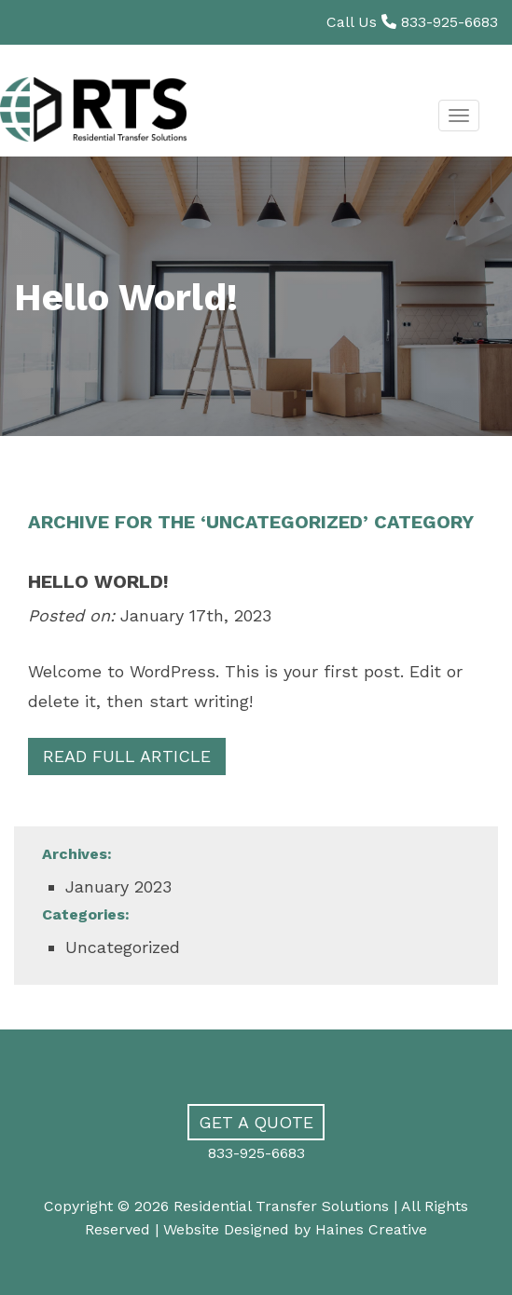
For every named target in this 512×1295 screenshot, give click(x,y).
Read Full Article (127, 756)
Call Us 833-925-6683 (412, 22)
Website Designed (226, 1229)
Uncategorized (122, 947)
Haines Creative (371, 1229)
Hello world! (98, 581)
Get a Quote (256, 1122)
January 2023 (118, 886)
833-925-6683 (256, 1153)
